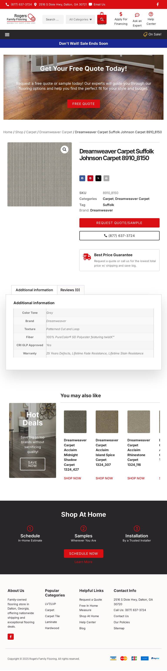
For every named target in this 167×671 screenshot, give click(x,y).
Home (7, 132)
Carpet (31, 132)
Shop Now (72, 478)
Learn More (83, 563)
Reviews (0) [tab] (70, 290)
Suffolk (108, 205)
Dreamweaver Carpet (55, 132)
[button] (7, 34)
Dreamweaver (101, 210)
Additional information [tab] (34, 290)
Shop (19, 132)
